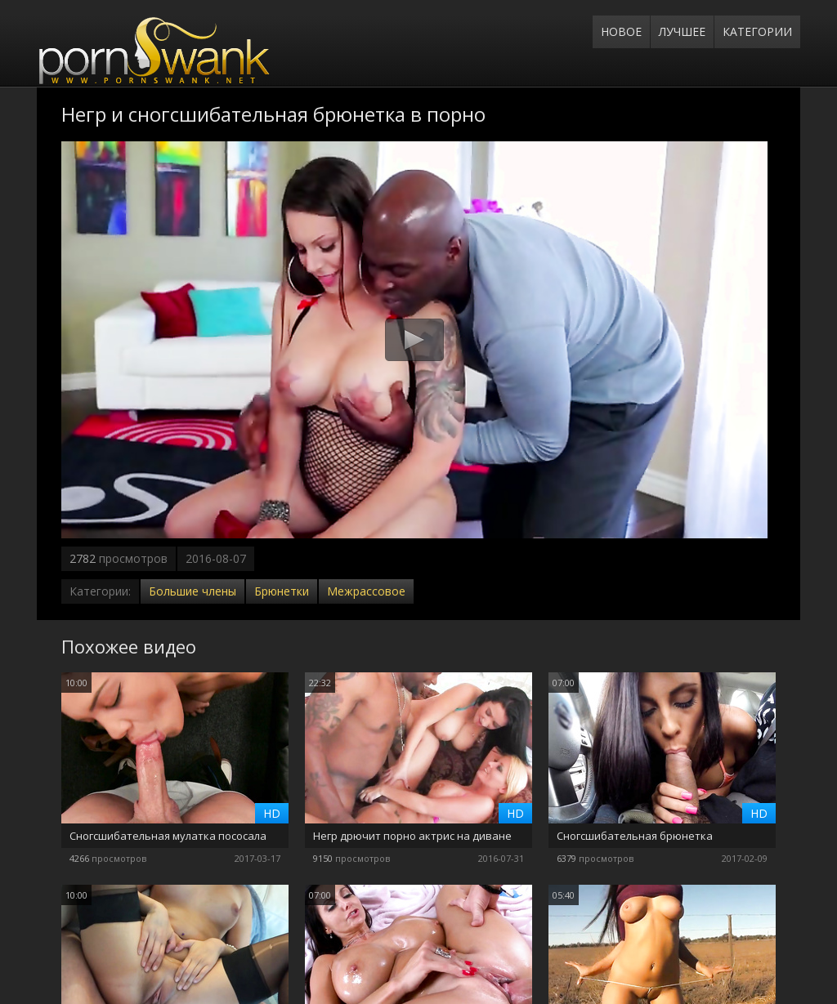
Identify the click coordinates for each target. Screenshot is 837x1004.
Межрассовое (366, 591)
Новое (621, 31)
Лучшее (682, 31)
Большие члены (192, 591)
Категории (757, 31)
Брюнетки (281, 591)
